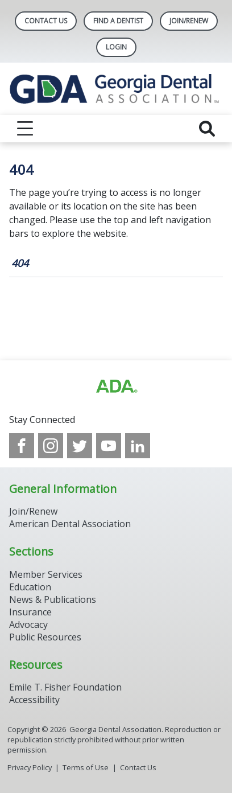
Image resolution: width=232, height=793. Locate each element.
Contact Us (45, 21)
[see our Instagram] (50, 445)
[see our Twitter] (79, 445)
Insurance (30, 612)
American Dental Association (70, 523)
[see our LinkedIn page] (137, 445)
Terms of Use (86, 767)
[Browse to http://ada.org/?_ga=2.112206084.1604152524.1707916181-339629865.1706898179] (116, 386)
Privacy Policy (29, 767)
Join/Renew (188, 21)
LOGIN (116, 47)
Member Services (45, 574)
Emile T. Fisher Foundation (65, 687)
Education (30, 587)
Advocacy (28, 624)
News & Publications (52, 599)
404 (19, 263)
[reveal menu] (25, 128)
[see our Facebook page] (21, 445)
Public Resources (45, 637)
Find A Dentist (118, 21)
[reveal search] (207, 128)
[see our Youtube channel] (108, 445)
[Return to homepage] (116, 89)
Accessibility (34, 699)
